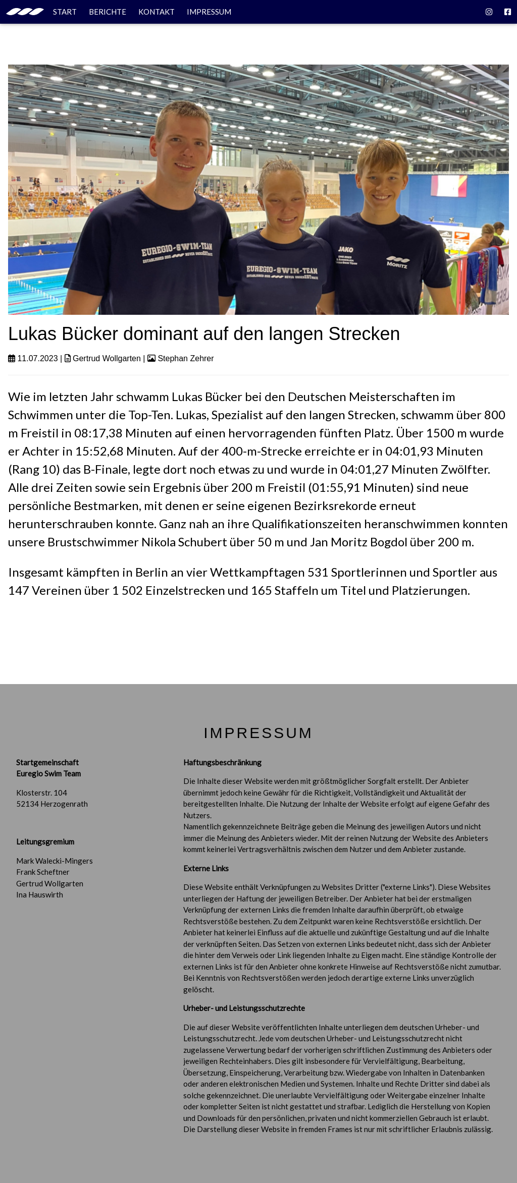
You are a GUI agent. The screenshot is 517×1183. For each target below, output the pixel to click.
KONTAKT (156, 11)
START (41, 11)
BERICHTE (107, 11)
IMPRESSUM (209, 11)
